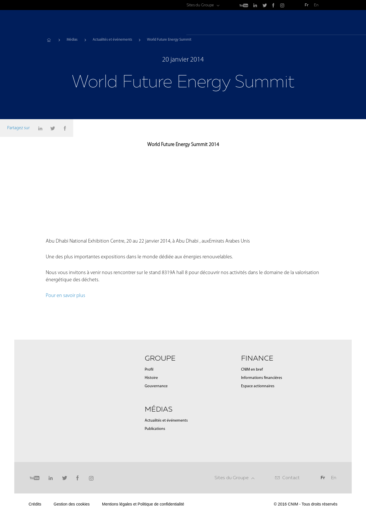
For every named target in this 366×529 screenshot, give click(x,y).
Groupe (242, 23)
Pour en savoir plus (66, 349)
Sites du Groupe (200, 5)
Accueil (49, 40)
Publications (155, 482)
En (316, 5)
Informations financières (261, 431)
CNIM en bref (252, 423)
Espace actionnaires (257, 439)
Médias (268, 23)
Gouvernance (156, 439)
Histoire (151, 431)
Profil (149, 423)
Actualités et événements (112, 40)
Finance (296, 23)
